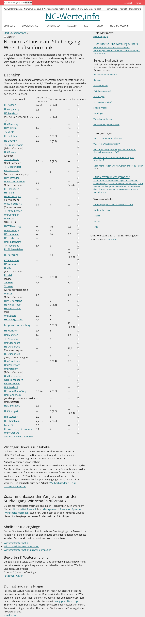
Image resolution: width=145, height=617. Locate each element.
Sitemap (97, 221)
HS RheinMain (12, 421)
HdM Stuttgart (12, 405)
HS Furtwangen (12, 196)
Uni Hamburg (11, 230)
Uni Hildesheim (12, 241)
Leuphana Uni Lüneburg (17, 325)
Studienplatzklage (101, 210)
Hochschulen (52, 25)
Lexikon (97, 215)
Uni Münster (11, 334)
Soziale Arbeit (99, 107)
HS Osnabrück (12, 346)
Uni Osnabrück (12, 361)
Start (6, 32)
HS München (11, 330)
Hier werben (112, 9)
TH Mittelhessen (13, 210)
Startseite (9, 25)
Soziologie (98, 113)
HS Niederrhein (12, 304)
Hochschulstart (119, 25)
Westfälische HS (13, 203)
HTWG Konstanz (13, 300)
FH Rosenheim (12, 383)
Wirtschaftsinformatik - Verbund (21, 546)
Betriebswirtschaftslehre (105, 74)
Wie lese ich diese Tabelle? (18, 436)
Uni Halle (9, 218)
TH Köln (8, 282)
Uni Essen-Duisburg (14, 181)
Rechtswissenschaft (102, 102)
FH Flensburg (11, 188)
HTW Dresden (12, 177)
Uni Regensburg (13, 376)
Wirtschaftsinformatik (25, 509)
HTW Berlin (10, 127)
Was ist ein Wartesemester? (106, 144)
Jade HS (8, 425)
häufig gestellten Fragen (67, 601)
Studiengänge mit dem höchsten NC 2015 (113, 204)
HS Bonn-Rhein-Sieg (15, 391)
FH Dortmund (11, 170)
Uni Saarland (11, 387)
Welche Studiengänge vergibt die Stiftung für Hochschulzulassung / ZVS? (114, 150)
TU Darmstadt (11, 159)
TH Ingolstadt (11, 245)
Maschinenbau (100, 85)
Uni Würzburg (11, 432)
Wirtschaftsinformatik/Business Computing (27, 549)
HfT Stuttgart (11, 416)
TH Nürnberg (11, 339)
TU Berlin (9, 131)
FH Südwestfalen (13, 249)
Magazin (72, 25)
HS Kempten (11, 264)
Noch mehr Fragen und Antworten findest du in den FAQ (118, 167)
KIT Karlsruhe (11, 260)
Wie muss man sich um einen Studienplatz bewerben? (113, 158)
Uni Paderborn (12, 365)
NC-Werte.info (72, 16)
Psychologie (99, 96)
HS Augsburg (11, 113)
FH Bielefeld (11, 136)
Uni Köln (8, 293)
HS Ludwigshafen (13, 319)
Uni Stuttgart (11, 411)
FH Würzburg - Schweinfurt (19, 429)
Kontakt (123, 9)
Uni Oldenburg (12, 342)
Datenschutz (135, 9)
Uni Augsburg (11, 109)
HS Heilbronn (11, 238)
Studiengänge (18, 32)
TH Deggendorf (12, 166)
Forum (99, 25)
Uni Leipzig (10, 315)
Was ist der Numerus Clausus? (107, 138)
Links (95, 227)
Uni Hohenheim (13, 394)
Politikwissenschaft (102, 91)
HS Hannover (11, 234)
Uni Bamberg (11, 124)
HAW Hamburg (12, 226)
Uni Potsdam (11, 368)
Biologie (97, 80)
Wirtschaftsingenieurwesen (106, 124)
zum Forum (10, 615)
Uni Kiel (8, 268)
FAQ (86, 25)
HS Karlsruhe (11, 254)
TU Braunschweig (13, 145)
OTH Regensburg (13, 379)
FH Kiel (8, 275)
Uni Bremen (10, 152)
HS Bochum (10, 140)
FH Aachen (10, 104)
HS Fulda (9, 192)
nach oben (112, 239)
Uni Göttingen (11, 214)
